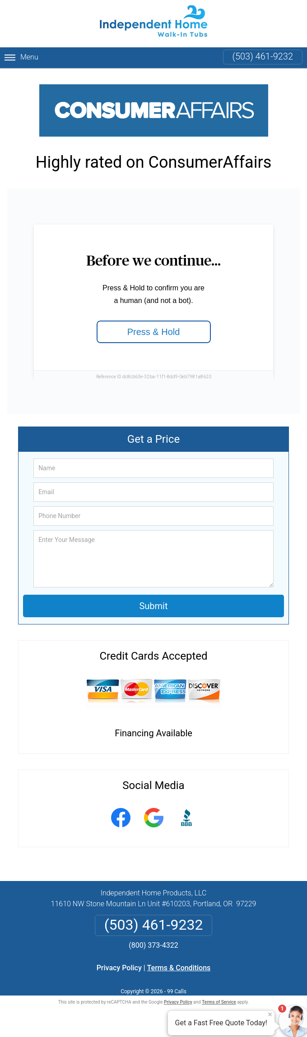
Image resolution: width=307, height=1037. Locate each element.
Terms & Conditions (179, 968)
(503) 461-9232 (263, 56)
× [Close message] (270, 1014)
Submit (153, 606)
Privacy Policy (119, 968)
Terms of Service (219, 1002)
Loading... (153, 301)
